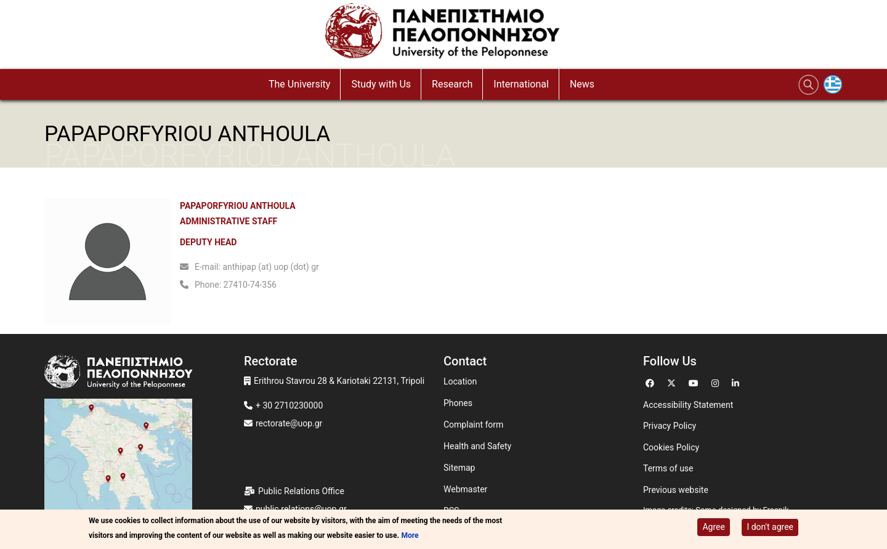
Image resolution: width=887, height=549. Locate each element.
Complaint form (473, 424)
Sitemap (459, 468)
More (409, 536)
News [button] (582, 84)
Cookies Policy (671, 447)
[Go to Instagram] (716, 381)
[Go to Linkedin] (737, 381)
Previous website (675, 490)
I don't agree (770, 528)
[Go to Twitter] (673, 381)
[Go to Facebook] (651, 381)
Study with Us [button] (381, 84)
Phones (458, 403)
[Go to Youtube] (695, 381)
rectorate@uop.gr (289, 423)
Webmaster (465, 489)
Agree (713, 528)
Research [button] (452, 84)
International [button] (521, 84)
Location (460, 381)
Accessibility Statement (688, 405)
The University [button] (299, 84)
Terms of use (668, 468)
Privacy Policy (669, 426)
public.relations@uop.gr (301, 509)
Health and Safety (477, 446)
